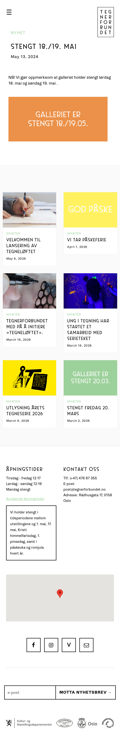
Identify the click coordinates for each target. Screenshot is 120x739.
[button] (9, 12)
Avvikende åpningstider (25, 499)
